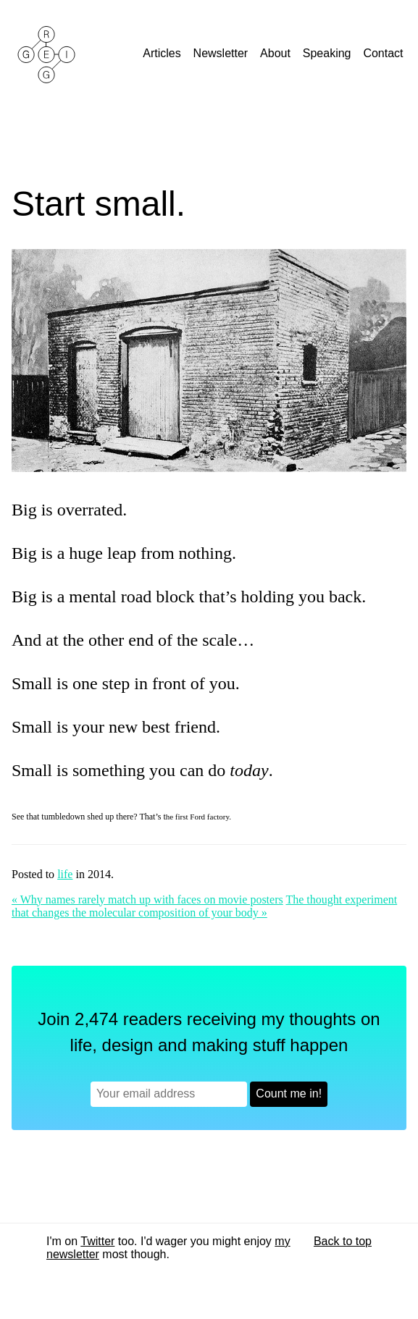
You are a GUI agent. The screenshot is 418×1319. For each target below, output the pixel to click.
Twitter (97, 1241)
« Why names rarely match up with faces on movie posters (147, 899)
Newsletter (222, 53)
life (64, 874)
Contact (384, 53)
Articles (163, 53)
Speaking (328, 53)
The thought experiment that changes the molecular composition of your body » (204, 906)
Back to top (343, 1241)
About (276, 53)
